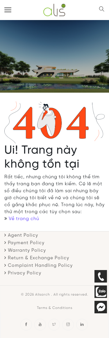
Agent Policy (23, 235)
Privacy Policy (24, 273)
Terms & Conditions (54, 308)
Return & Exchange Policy (38, 258)
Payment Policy (26, 242)
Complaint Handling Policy (40, 265)
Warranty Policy (27, 250)
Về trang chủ (24, 218)
